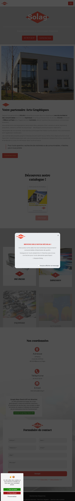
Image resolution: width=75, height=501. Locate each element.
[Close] (58, 235)
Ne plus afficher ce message (49, 265)
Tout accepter (12, 489)
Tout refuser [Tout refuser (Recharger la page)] (12, 493)
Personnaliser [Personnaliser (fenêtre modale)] (12, 496)
